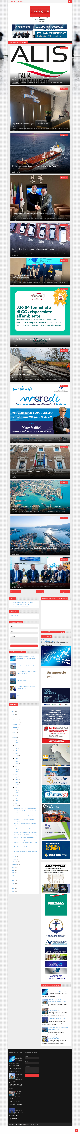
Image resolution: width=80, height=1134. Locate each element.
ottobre (15, 724)
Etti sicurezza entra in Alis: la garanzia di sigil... (25, 808)
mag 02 (16, 805)
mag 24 (16, 758)
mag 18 (16, 771)
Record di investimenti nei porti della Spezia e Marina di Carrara (35, 548)
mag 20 (16, 769)
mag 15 (16, 779)
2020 (13, 873)
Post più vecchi (65, 592)
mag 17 (16, 774)
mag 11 (16, 787)
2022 (13, 867)
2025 (13, 711)
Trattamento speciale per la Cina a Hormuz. (19, 1110)
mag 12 (16, 784)
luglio (14, 732)
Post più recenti (15, 592)
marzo (15, 859)
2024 (13, 714)
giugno (15, 735)
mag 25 (16, 756)
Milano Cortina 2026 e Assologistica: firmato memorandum (33, 214)
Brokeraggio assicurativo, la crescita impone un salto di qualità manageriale (55, 640)
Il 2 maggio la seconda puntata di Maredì (27, 436)
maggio (15, 737)
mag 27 (16, 750)
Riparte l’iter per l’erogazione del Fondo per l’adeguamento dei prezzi (37, 471)
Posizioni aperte (15, 615)
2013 (13, 891)
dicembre (15, 719)
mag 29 (16, 745)
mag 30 (16, 742)
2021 (13, 870)
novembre (15, 722)
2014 (13, 888)
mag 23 (16, 761)
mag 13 (16, 782)
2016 (13, 883)
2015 (13, 886)
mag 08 (16, 795)
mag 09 (16, 792)
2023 (13, 717)
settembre (15, 727)
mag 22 (16, 763)
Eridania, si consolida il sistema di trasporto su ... (25, 832)
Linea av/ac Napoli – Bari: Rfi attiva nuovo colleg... (26, 835)
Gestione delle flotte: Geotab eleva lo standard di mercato (33, 249)
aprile (14, 856)
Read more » (64, 48)
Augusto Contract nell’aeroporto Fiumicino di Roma (30, 124)
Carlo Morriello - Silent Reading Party (22, 606)
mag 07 (16, 798)
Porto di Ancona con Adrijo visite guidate (23, 602)
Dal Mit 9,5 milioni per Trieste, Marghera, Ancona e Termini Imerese (36, 506)
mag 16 (16, 777)
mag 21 (16, 766)
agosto (15, 730)
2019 (13, 875)
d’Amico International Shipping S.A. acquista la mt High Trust (34, 166)
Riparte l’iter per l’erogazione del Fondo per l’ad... (25, 840)
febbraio (15, 861)
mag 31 (16, 740)
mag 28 (16, 748)
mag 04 (16, 803)
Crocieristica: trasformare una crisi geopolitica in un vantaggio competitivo (15, 1078)
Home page (12, 1)
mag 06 (16, 800)
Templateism (26, 1124)
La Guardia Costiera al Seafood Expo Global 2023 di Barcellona (34, 581)
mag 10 (16, 790)
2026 (13, 709)
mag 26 (16, 753)
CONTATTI (20, 1)
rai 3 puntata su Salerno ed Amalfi (21, 604)
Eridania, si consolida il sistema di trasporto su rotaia (31, 339)
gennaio (15, 864)
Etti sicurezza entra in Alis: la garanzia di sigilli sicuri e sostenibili (35, 77)
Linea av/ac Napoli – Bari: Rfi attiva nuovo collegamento (32, 374)
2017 (13, 880)
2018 (13, 878)
